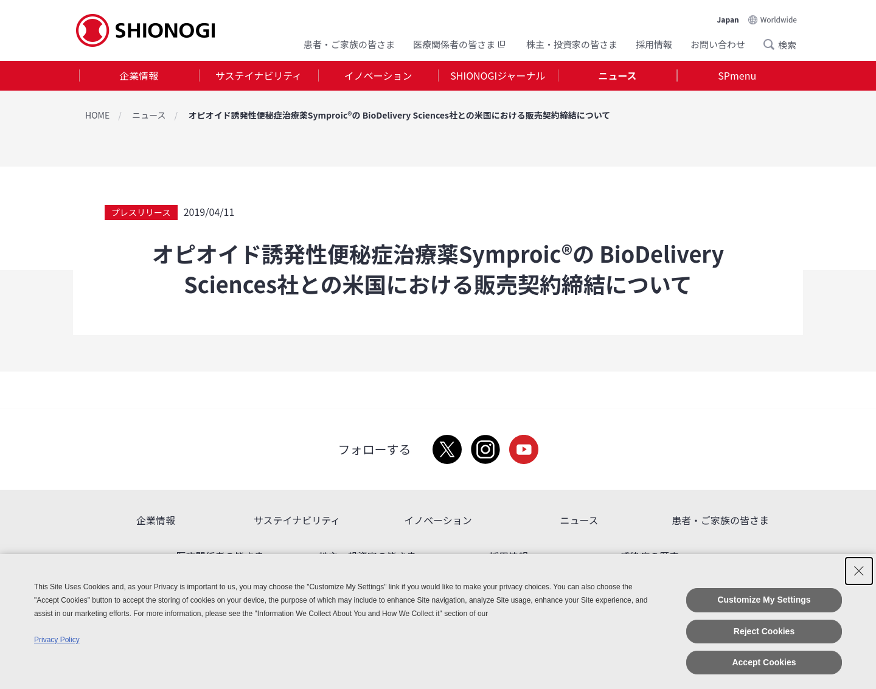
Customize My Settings (763, 599)
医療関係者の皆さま (460, 44)
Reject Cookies (764, 631)
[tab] (139, 76)
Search (772, 44)
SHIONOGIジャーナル (497, 75)
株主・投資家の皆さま (571, 44)
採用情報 (654, 44)
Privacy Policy (57, 639)
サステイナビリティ (258, 75)
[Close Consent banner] (859, 571)
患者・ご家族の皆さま (349, 44)
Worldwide (778, 19)
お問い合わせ (717, 44)
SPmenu (737, 75)
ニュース (617, 75)
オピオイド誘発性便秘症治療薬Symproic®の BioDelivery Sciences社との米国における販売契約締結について (400, 115)
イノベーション (378, 75)
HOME (97, 115)
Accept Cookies (764, 662)
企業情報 (138, 75)
